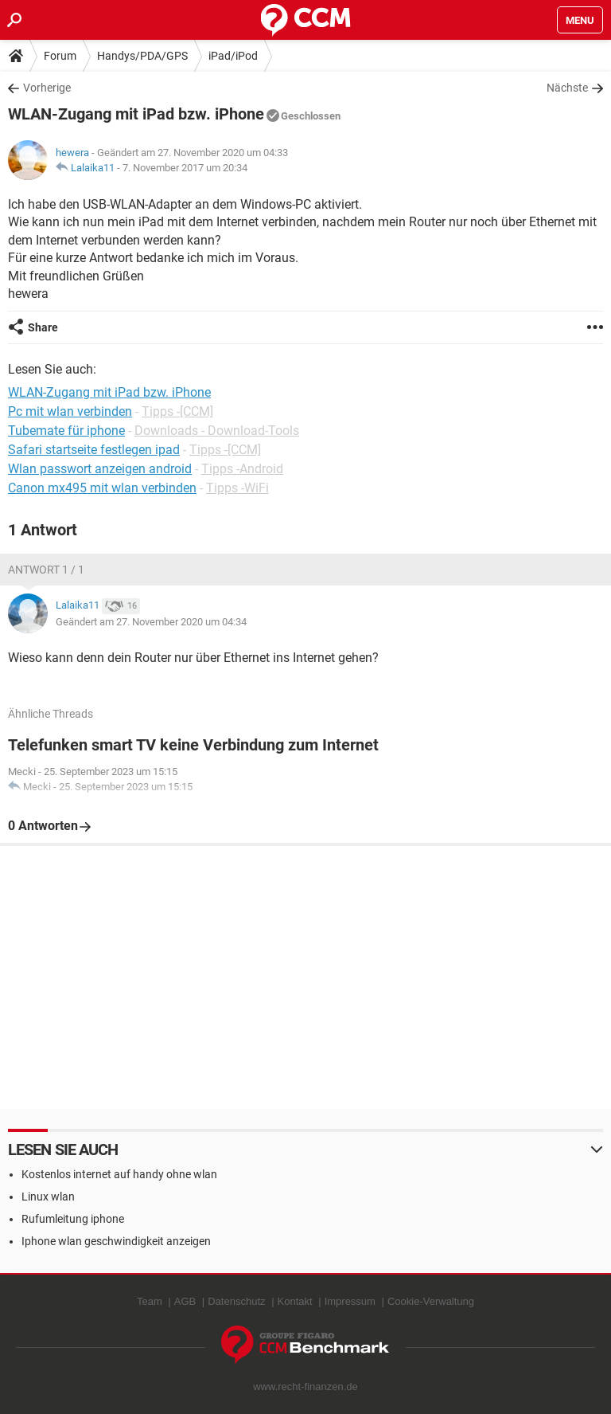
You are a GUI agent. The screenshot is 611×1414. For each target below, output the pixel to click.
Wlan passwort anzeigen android (100, 468)
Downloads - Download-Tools (216, 430)
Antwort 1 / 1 (46, 569)
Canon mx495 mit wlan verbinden (102, 487)
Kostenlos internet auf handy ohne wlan (119, 1174)
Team (149, 1301)
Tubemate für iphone (66, 430)
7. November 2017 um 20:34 (185, 168)
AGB (185, 1301)
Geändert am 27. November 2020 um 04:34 (151, 622)
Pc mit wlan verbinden (70, 411)
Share (43, 327)
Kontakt (295, 1301)
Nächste (567, 87)
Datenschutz (236, 1301)
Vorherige (47, 87)
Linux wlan (48, 1196)
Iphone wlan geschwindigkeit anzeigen (116, 1241)
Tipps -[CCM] (177, 411)
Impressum (350, 1301)
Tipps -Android (242, 468)
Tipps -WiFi (237, 487)
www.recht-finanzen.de (305, 1386)
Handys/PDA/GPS (142, 55)
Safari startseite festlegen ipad (94, 449)
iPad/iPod (233, 55)
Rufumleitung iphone (72, 1218)
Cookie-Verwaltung (430, 1301)
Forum (60, 55)
